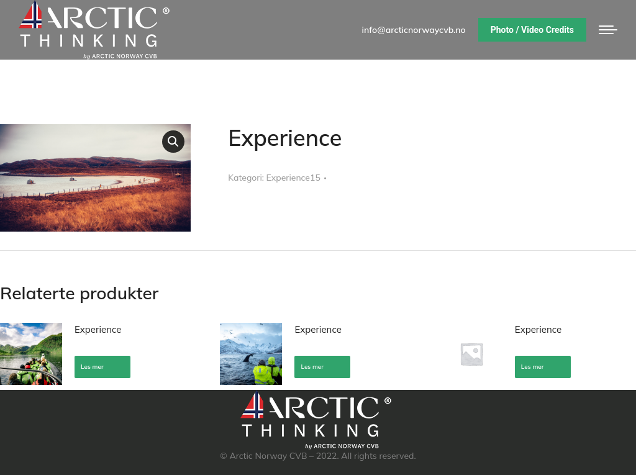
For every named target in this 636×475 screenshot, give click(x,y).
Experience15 (293, 177)
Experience (98, 329)
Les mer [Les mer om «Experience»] (92, 367)
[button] (173, 141)
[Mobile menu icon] (608, 29)
